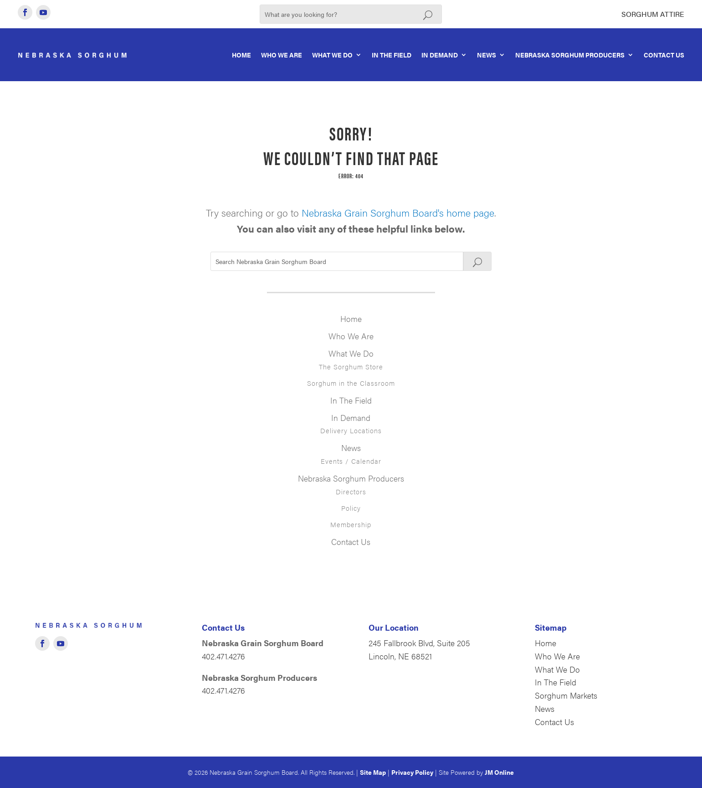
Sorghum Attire (652, 14)
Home (241, 54)
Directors (351, 491)
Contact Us (664, 54)
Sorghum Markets (566, 695)
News (486, 54)
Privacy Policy (412, 772)
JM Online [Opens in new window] (499, 772)
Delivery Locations (351, 430)
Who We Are (281, 54)
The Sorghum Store (351, 366)
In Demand (439, 54)
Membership (350, 524)
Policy (351, 508)
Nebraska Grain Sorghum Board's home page (398, 212)
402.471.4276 (223, 656)
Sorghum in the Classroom (351, 383)
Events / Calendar (351, 461)
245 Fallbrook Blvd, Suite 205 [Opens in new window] (419, 642)
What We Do (332, 54)
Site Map (373, 772)
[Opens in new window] (25, 12)
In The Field (391, 54)
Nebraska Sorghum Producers (570, 54)
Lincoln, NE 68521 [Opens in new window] (400, 656)
